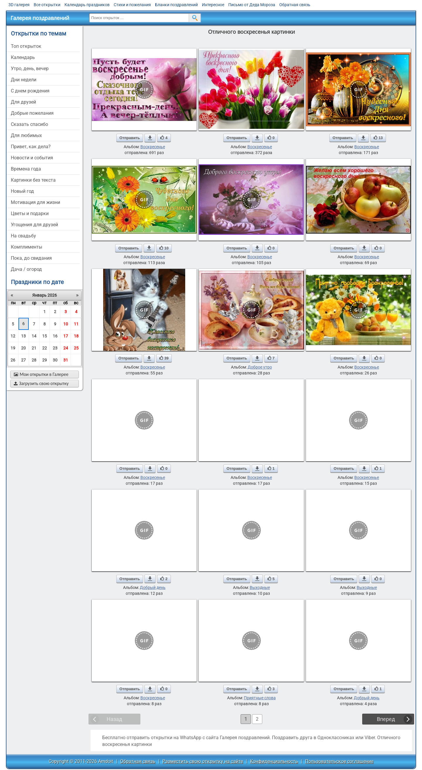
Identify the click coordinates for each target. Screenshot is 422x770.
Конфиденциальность (274, 761)
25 (76, 348)
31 (65, 360)
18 (76, 336)
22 (44, 348)
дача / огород (26, 269)
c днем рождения (30, 91)
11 (76, 324)
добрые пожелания (32, 113)
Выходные (260, 587)
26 (13, 360)
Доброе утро (260, 367)
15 (44, 336)
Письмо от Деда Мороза (251, 4)
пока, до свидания (31, 258)
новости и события (32, 158)
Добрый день (153, 587)
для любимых (26, 135)
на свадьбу (23, 236)
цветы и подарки (30, 213)
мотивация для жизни (35, 202)
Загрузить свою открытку (41, 383)
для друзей (23, 102)
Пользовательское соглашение (339, 761)
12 (13, 336)
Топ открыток (26, 46)
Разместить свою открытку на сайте (202, 761)
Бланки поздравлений (176, 4)
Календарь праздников (87, 4)
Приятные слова (260, 697)
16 (55, 336)
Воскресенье (152, 146)
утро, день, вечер (30, 68)
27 (23, 360)
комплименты (26, 247)
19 (13, 348)
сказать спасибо (29, 124)
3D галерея (19, 4)
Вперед (386, 719)
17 (65, 336)
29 (44, 360)
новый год (22, 191)
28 (34, 360)
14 (34, 336)
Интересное (213, 4)
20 (23, 348)
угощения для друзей (34, 224)
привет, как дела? (31, 146)
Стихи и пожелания (132, 4)
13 (23, 336)
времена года (26, 169)
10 (65, 324)
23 (55, 348)
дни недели (23, 79)
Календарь (23, 57)
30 (55, 360)
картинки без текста (33, 180)
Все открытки (47, 4)
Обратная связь (294, 4)
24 (65, 348)
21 (34, 348)
